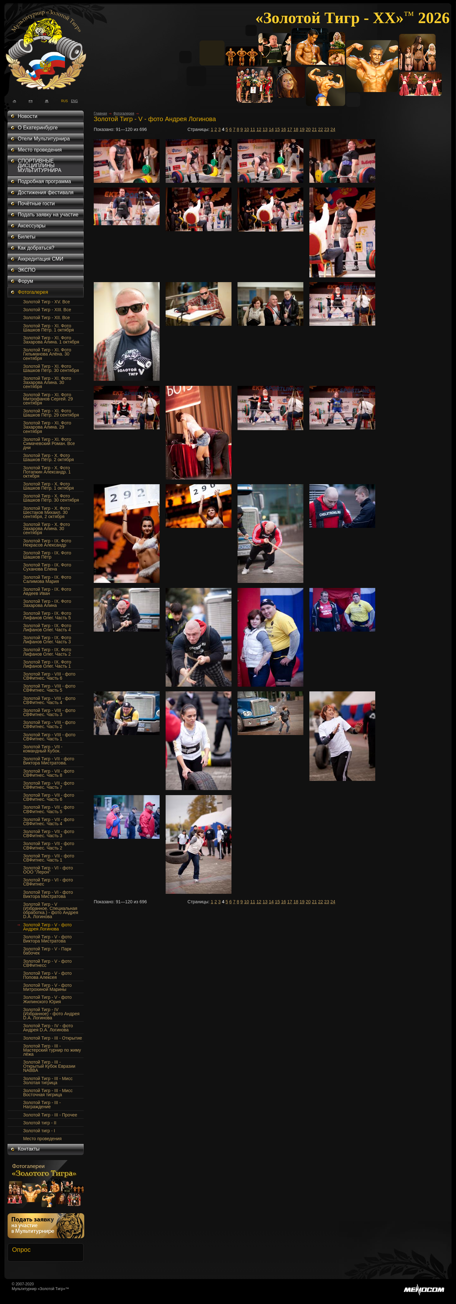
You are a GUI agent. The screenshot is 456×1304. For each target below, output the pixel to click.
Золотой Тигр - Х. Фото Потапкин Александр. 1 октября (47, 472)
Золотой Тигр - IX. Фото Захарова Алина (47, 603)
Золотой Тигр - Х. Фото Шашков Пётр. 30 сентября (51, 498)
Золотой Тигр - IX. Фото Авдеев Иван (47, 591)
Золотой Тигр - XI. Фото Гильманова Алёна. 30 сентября (47, 354)
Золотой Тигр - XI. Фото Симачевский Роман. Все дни (49, 443)
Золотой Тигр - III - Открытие (52, 1038)
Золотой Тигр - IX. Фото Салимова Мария (47, 579)
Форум (25, 281)
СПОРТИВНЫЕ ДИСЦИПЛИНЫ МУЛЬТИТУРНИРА (39, 165)
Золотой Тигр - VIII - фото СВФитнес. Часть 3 (49, 712)
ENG (72, 100)
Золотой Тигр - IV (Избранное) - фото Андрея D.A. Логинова (51, 1013)
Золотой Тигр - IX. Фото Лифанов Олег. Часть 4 (47, 627)
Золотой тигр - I (39, 1130)
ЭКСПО (26, 270)
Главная (100, 113)
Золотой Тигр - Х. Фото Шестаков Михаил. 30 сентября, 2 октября (46, 512)
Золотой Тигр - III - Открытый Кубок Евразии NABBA (49, 1066)
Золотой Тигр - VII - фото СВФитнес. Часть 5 (48, 809)
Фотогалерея (33, 292)
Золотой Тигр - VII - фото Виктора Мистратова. (48, 760)
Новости (27, 116)
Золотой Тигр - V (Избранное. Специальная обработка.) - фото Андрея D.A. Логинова (50, 910)
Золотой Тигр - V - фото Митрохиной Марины (47, 987)
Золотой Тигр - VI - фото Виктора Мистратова (48, 894)
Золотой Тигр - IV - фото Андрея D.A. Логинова (48, 1027)
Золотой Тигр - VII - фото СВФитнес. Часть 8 (48, 773)
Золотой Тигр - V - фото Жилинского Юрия (47, 999)
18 (296, 129)
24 (332, 129)
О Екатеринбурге (38, 127)
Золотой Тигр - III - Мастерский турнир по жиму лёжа (52, 1050)
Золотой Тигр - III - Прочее (50, 1114)
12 (259, 129)
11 (252, 129)
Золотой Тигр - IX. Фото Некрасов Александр (47, 542)
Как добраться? (36, 247)
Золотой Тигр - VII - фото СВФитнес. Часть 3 (48, 833)
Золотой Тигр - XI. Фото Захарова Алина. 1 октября (51, 339)
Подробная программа (44, 181)
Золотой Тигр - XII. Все (46, 317)
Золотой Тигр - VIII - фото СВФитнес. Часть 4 (49, 700)
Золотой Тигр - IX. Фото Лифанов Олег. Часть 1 (47, 664)
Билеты (26, 236)
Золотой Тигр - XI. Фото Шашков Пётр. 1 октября (48, 327)
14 (271, 129)
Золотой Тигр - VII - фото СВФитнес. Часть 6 (48, 797)
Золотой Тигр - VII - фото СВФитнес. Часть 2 (48, 845)
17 (289, 129)
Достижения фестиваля (45, 192)
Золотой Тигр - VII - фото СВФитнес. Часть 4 (48, 821)
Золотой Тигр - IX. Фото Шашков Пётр (47, 554)
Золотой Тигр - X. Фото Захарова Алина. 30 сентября (46, 528)
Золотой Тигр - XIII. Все (47, 309)
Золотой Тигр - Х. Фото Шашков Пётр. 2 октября (48, 457)
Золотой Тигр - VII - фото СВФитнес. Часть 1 (48, 857)
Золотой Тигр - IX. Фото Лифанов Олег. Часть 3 (47, 639)
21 (314, 129)
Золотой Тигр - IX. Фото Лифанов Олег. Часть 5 (47, 615)
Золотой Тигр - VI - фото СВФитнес (48, 882)
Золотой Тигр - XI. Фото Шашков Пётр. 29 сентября (51, 412)
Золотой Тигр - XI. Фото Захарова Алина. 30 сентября (47, 382)
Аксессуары (32, 225)
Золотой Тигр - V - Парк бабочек (47, 950)
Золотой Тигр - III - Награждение (42, 1104)
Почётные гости (36, 203)
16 (283, 129)
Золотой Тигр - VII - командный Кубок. (42, 748)
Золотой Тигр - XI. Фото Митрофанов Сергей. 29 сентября (48, 398)
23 (326, 129)
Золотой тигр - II (39, 1122)
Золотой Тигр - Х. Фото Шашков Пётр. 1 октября (48, 486)
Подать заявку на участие (48, 214)
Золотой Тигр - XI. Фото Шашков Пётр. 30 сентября (51, 368)
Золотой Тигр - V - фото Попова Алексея (47, 975)
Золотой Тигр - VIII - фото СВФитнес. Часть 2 (49, 724)
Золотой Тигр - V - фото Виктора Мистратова (47, 938)
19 (302, 129)
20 (308, 129)
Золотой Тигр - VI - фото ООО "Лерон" (48, 869)
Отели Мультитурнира (44, 138)
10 (246, 129)
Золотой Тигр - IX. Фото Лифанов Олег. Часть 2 (47, 651)
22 (320, 129)
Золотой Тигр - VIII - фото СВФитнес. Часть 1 (49, 736)
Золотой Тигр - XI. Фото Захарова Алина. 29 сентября (47, 427)
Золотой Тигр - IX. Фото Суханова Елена (47, 567)
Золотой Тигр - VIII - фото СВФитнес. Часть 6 (49, 676)
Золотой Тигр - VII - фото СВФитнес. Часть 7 (48, 785)
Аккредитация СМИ (40, 259)
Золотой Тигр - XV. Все (46, 301)
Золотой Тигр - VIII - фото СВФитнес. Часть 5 (49, 688)
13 (265, 129)
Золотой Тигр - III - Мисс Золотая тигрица (48, 1080)
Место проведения (40, 149)
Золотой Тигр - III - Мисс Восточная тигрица (48, 1092)
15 (277, 129)
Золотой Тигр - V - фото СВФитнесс (47, 963)
